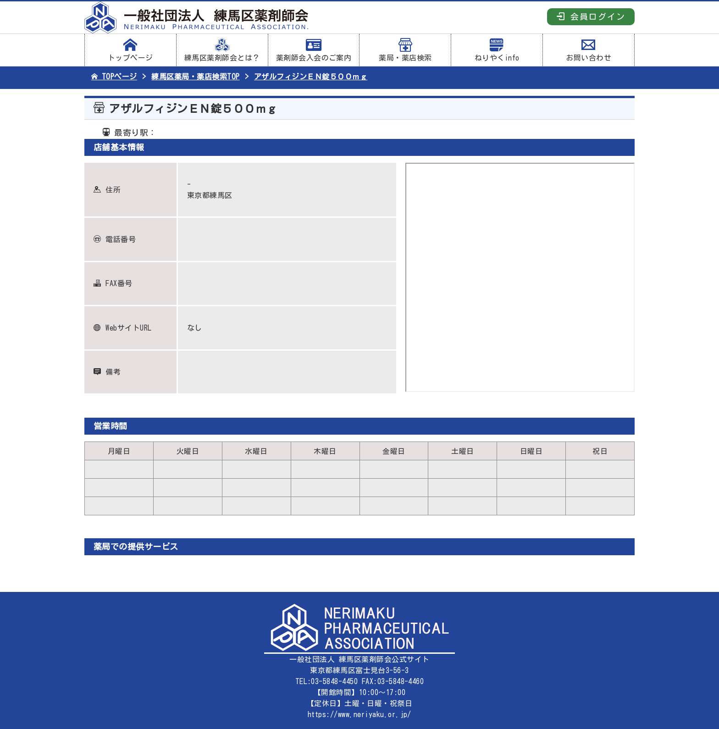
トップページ (130, 50)
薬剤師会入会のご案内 (314, 50)
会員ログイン (590, 16)
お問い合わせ (588, 50)
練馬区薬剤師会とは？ (222, 50)
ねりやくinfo (496, 50)
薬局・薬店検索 (405, 50)
